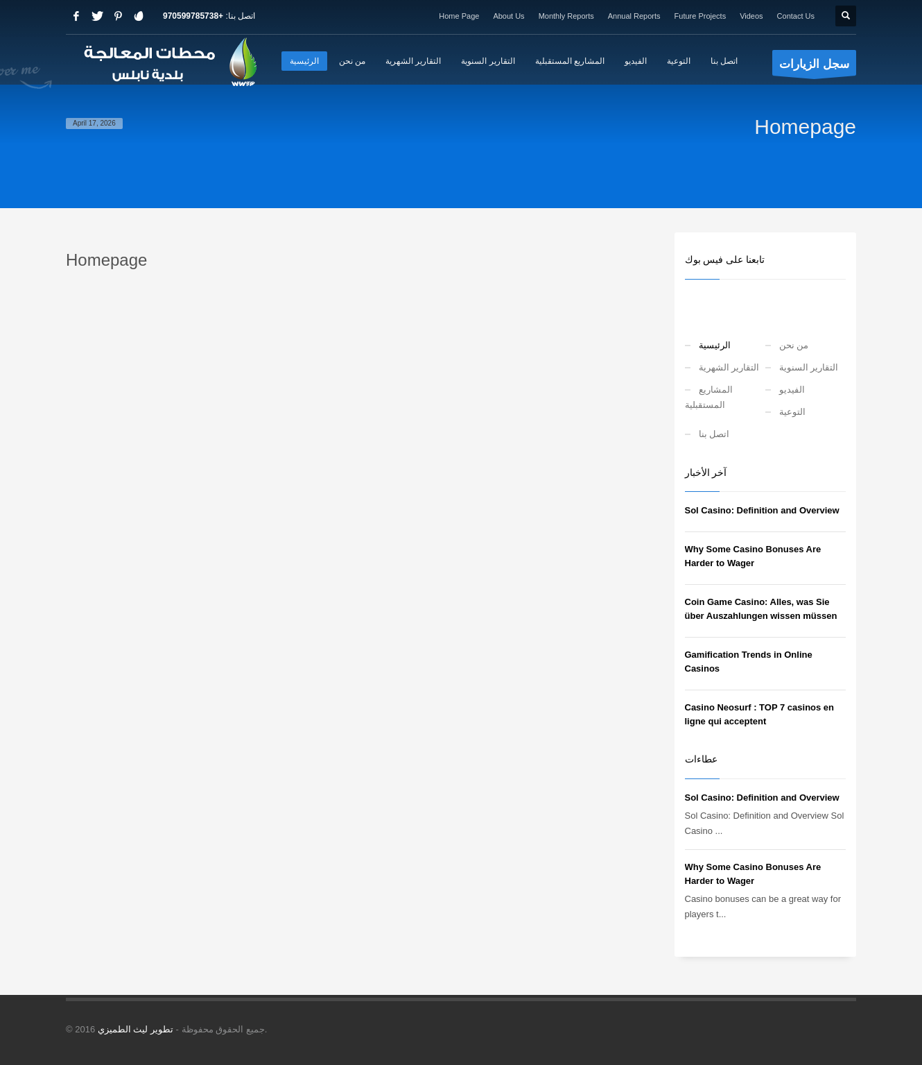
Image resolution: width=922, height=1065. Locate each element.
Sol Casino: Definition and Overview (762, 510)
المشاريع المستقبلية (709, 397)
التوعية (792, 412)
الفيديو (792, 389)
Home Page (459, 16)
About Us (508, 16)
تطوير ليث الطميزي (135, 1029)
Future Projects (701, 16)
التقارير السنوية (809, 367)
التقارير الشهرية (729, 367)
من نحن (794, 345)
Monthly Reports (566, 16)
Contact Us (796, 16)
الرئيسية (715, 345)
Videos (751, 16)
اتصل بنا (714, 434)
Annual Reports (634, 16)
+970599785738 (193, 16)
